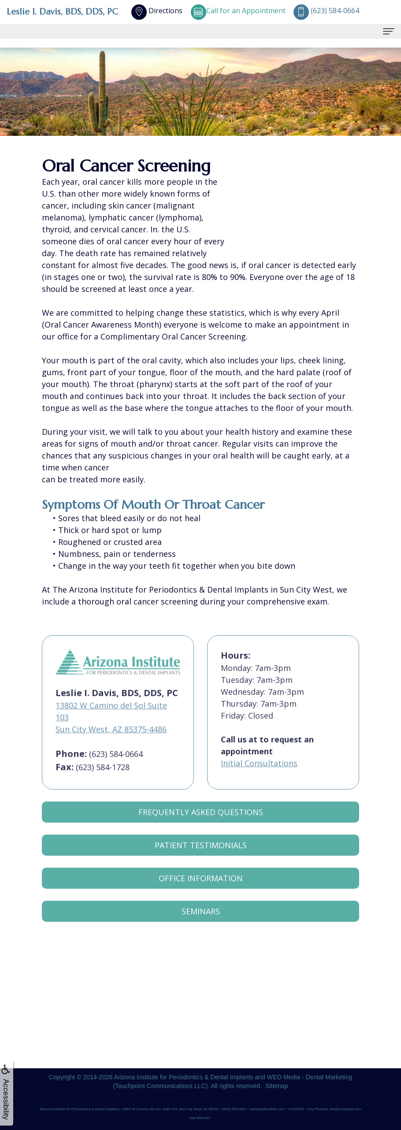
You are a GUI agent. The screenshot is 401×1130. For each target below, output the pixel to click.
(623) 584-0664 (116, 764)
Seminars (201, 922)
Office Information (201, 889)
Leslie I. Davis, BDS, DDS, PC (62, 11)
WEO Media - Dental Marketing (310, 1077)
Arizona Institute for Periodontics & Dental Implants (183, 1077)
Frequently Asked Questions (200, 823)
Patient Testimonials (201, 856)
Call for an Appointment (237, 10)
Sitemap (276, 1085)
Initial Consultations (259, 774)
